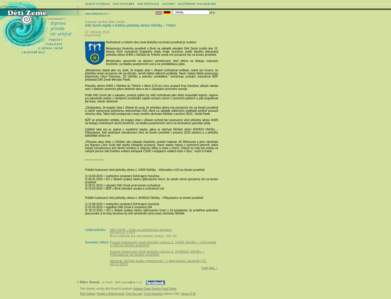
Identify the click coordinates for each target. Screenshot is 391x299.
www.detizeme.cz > (97, 13)
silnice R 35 (188, 293)
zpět (205, 268)
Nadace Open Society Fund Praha (154, 288)
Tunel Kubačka (153, 293)
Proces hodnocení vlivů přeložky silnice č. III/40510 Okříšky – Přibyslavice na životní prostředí (157, 253)
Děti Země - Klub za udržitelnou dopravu (141, 229)
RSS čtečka (87, 293)
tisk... (213, 268)
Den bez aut (134, 293)
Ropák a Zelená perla (110, 293)
